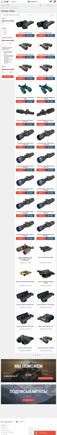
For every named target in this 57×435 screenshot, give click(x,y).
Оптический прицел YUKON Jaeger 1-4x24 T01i (46, 121)
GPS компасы (4, 434)
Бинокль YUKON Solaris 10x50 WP (46, 348)
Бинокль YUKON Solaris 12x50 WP (25, 54)
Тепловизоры (4, 429)
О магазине (31, 434)
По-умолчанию (29, 14)
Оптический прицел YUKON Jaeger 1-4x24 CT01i (25, 121)
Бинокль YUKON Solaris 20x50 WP (25, 76)
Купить (20, 35)
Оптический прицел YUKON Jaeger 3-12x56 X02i (46, 189)
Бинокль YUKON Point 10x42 (25, 33)
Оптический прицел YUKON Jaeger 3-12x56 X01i (25, 189)
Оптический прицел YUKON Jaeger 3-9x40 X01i (25, 235)
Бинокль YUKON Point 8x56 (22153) (25, 326)
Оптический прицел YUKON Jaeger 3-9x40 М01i (46, 235)
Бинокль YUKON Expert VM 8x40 (45, 257)
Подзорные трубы (33, 430)
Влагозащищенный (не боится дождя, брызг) (8, 52)
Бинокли (3, 427)
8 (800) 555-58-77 (33, 1)
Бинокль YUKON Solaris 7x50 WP (45, 76)
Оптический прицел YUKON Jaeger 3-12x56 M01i (25, 166)
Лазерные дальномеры (34, 429)
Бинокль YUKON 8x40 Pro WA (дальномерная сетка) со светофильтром (25, 259)
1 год (5, 30)
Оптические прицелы (6, 430)
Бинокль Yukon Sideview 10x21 (45, 326)
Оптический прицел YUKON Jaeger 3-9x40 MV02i (25, 212)
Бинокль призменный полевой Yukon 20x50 (25, 98)
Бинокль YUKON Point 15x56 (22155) (45, 304)
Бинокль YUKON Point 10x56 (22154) (25, 304)
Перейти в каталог (50, 5)
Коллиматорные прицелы (7, 432)
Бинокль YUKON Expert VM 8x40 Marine (25, 281)
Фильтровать (8, 76)
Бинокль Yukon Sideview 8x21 (25, 348)
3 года (5, 32)
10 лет (5, 34)
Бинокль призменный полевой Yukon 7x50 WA (46, 98)
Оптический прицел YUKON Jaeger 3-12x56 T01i (46, 166)
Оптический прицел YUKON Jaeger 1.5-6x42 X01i (46, 144)
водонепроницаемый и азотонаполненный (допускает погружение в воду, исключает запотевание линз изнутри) (8, 59)
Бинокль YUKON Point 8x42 (45, 33)
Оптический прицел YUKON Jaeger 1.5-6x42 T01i (25, 144)
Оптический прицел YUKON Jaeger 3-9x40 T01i (46, 212)
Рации (30, 427)
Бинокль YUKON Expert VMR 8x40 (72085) (46, 282)
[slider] (2, 21)
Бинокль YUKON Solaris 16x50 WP (46, 54)
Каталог (3, 425)
